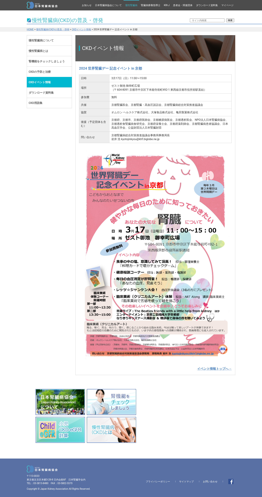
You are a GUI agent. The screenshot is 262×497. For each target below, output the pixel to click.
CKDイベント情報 (81, 29)
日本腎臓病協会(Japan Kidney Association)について (60, 402)
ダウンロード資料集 (207, 5)
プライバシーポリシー (158, 481)
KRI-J (167, 5)
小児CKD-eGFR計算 (60, 430)
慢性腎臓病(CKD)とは (111, 430)
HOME (30, 29)
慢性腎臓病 (131, 5)
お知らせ (87, 5)
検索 (230, 20)
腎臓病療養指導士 (150, 5)
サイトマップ (186, 481)
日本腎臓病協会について (108, 5)
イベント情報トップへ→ (214, 368)
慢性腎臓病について (41, 40)
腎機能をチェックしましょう (47, 61)
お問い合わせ (210, 481)
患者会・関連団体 (183, 5)
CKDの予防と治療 (40, 71)
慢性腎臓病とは (38, 51)
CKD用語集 (35, 103)
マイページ (227, 5)
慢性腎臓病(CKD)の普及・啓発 (52, 29)
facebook (231, 481)
